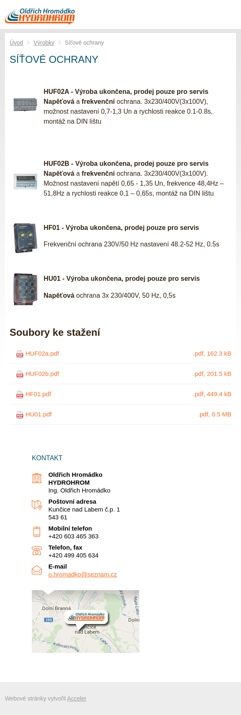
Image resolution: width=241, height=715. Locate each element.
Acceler (76, 698)
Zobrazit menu (226, 14)
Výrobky (44, 42)
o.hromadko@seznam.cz (82, 574)
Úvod (16, 42)
